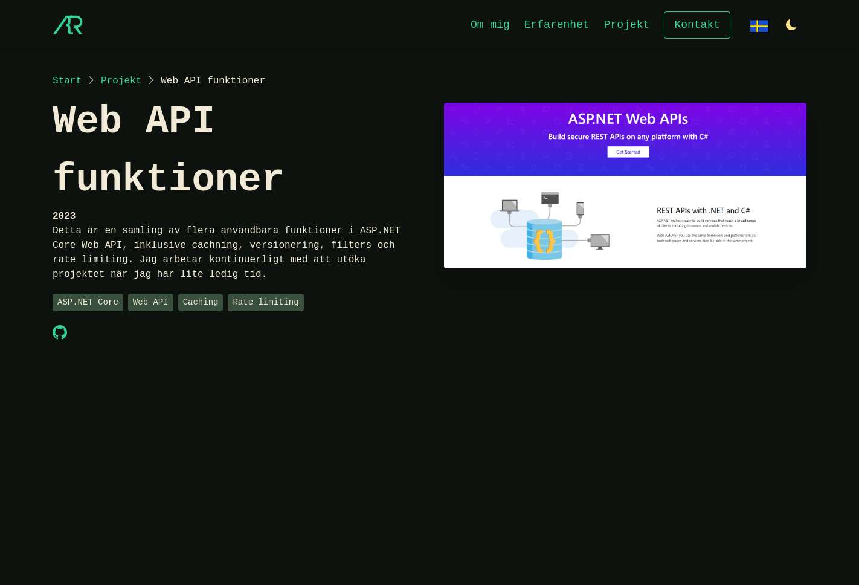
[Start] (68, 25)
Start (67, 81)
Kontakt (697, 24)
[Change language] (759, 24)
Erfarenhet (557, 24)
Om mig (490, 24)
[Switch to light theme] (791, 26)
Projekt (627, 24)
